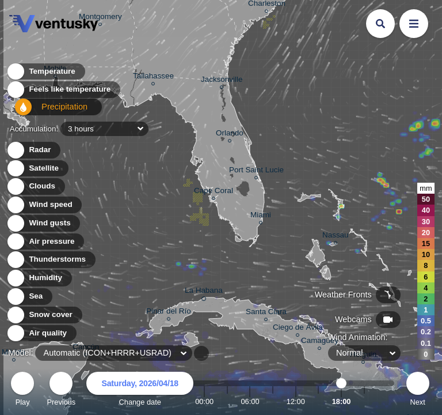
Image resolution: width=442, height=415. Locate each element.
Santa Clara (266, 313)
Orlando (229, 135)
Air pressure (45, 241)
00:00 (204, 401)
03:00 (227, 401)
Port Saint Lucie (256, 171)
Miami (260, 216)
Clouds (35, 186)
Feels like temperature (63, 93)
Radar (33, 150)
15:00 (318, 401)
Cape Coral (213, 192)
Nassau (335, 237)
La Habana (204, 292)
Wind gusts (43, 223)
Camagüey (319, 342)
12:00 (296, 401)
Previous (61, 390)
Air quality (41, 333)
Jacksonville (221, 81)
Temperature (45, 74)
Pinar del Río (168, 313)
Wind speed (44, 205)
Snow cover (44, 315)
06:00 (250, 401)
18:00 (341, 401)
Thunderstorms (51, 259)
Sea (29, 296)
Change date (139, 390)
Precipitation (46, 111)
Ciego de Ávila (298, 329)
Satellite (37, 168)
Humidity (39, 278)
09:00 (273, 401)
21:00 (364, 401)
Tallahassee (153, 77)
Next (417, 390)
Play (22, 390)
